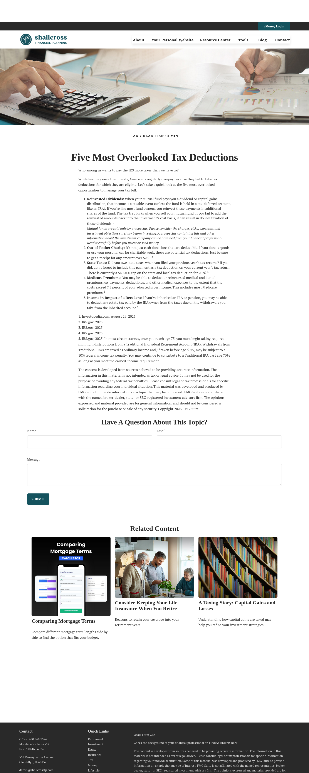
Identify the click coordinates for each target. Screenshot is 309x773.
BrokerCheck (228, 721)
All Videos (95, 759)
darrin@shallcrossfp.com (36, 748)
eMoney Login (274, 4)
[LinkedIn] (22, 755)
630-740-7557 (39, 722)
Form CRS (148, 713)
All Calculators (98, 764)
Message (33, 437)
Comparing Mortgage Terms (63, 599)
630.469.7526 (38, 717)
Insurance (94, 733)
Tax (90, 738)
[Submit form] (38, 477)
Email (161, 409)
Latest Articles (97, 754)
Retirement (95, 717)
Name (31, 409)
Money (92, 743)
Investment (95, 722)
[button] (138, 18)
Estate (92, 728)
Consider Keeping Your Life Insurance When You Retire (146, 584)
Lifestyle (93, 748)
